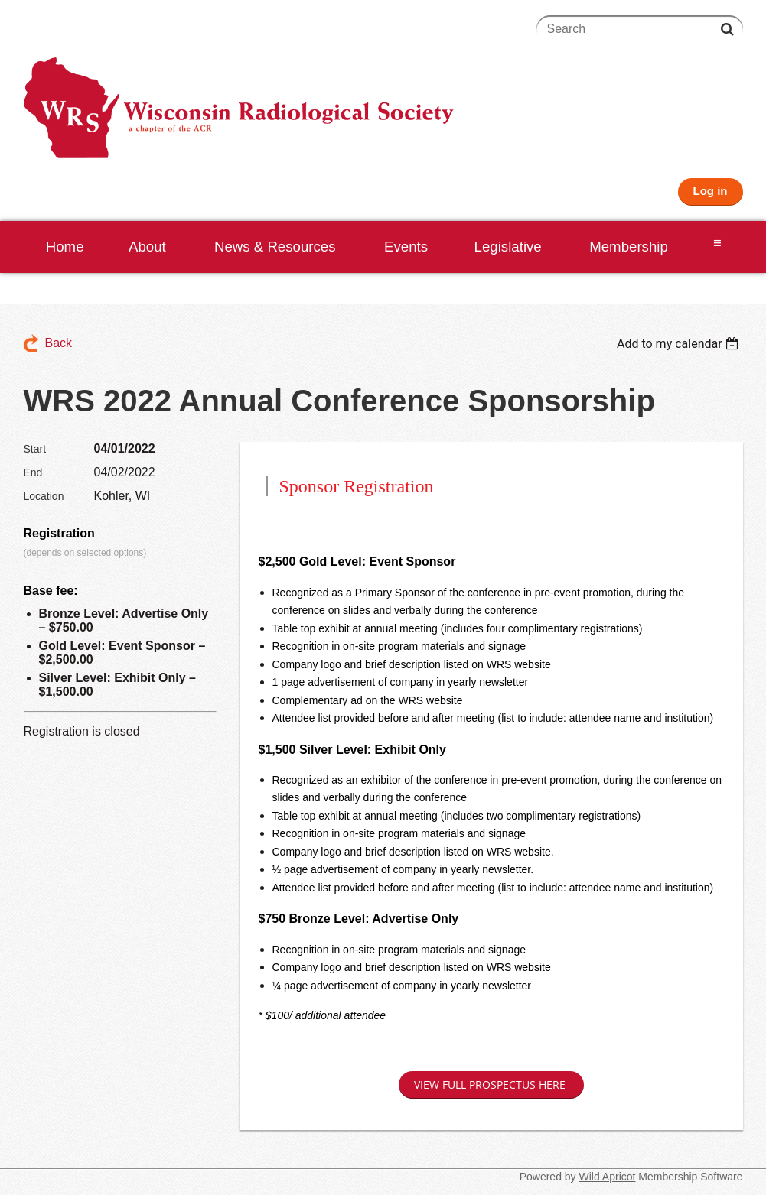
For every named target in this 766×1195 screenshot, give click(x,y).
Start (35, 449)
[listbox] (680, 343)
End (33, 472)
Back (59, 342)
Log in (710, 190)
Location (44, 496)
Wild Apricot (607, 1177)
